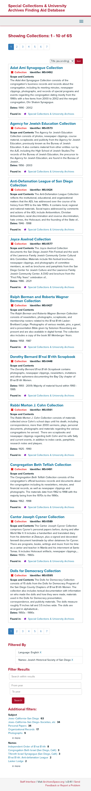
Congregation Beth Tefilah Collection (40, 465)
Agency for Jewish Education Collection (43, 123)
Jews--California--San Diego (24, 718)
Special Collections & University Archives (51, 113)
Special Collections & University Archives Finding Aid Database (37, 8)
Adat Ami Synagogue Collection (36, 68)
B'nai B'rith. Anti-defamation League (28, 757)
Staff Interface (28, 781)
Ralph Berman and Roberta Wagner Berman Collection (39, 299)
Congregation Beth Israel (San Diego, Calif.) (32, 750)
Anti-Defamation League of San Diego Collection (41, 183)
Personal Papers (17, 725)
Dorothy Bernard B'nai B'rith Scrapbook (42, 357)
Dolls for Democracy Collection (35, 571)
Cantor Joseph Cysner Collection (37, 517)
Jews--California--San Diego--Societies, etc (32, 722)
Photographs (15, 733)
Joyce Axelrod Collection (30, 239)
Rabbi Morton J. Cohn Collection (36, 405)
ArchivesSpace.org (53, 781)
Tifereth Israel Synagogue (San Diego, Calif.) (33, 753)
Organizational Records (21, 729)
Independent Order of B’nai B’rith (27, 746)
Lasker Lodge (16, 761)
